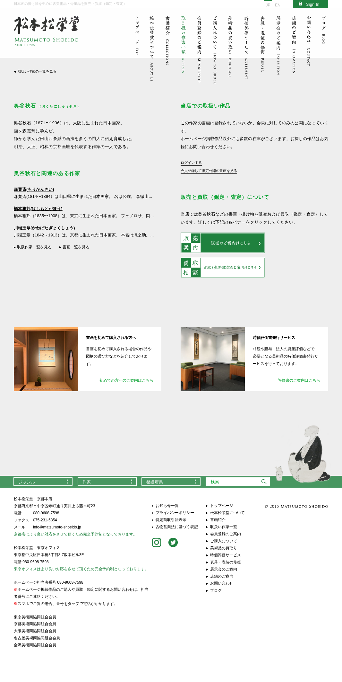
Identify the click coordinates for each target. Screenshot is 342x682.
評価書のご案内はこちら (299, 380)
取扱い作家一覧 (223, 527)
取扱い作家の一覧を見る (37, 71)
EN (277, 5)
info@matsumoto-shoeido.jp (57, 527)
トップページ (221, 505)
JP (268, 5)
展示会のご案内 (223, 569)
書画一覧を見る (76, 247)
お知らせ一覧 (167, 505)
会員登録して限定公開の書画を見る (209, 171)
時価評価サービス (225, 555)
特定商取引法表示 (171, 520)
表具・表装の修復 (225, 562)
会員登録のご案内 (225, 534)
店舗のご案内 (221, 576)
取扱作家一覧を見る (34, 247)
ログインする (191, 162)
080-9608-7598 (46, 513)
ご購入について (223, 541)
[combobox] (43, 481)
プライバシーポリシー (175, 512)
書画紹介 (218, 520)
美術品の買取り (223, 548)
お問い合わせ (221, 583)
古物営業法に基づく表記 (177, 527)
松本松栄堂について (227, 512)
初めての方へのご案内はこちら (126, 380)
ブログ (216, 590)
